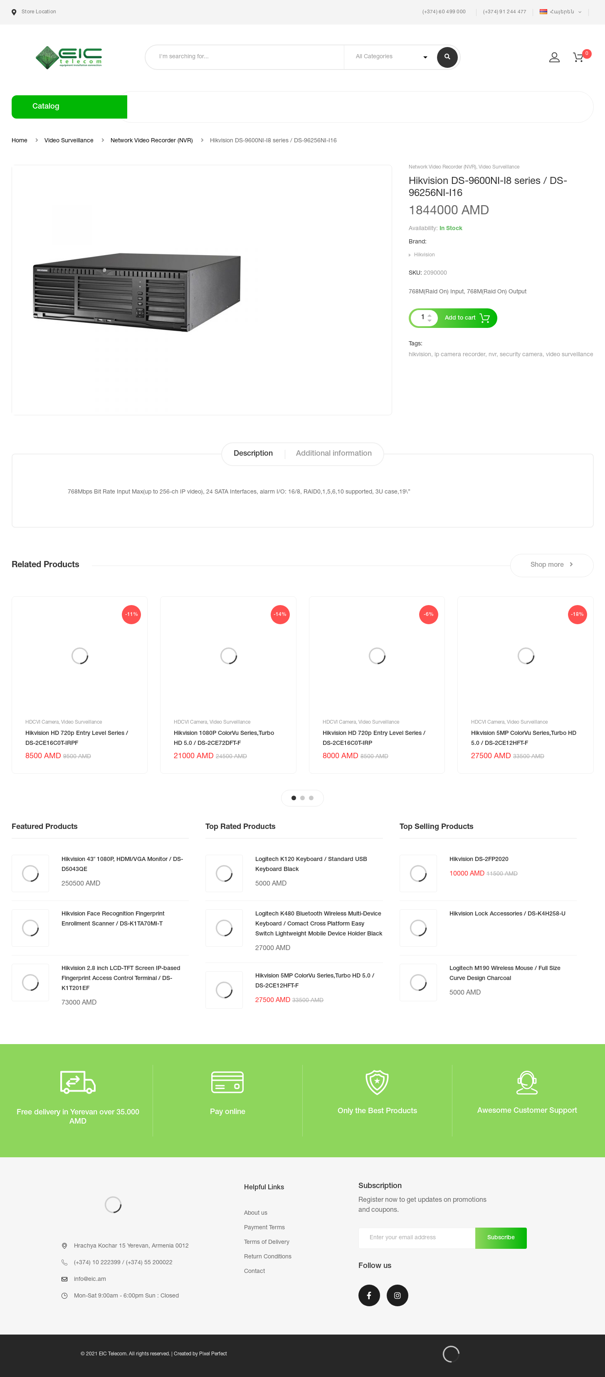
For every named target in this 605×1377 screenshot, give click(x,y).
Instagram (397, 1295)
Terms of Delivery (266, 1243)
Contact (254, 1272)
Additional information (334, 454)
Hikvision (424, 255)
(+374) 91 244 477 (504, 12)
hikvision (420, 355)
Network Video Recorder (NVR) (152, 141)
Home (19, 141)
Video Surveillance (69, 141)
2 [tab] (302, 798)
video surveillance (569, 355)
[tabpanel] (80, 685)
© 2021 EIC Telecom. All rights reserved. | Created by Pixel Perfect (154, 1354)
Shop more (552, 565)
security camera (521, 355)
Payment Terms (264, 1228)
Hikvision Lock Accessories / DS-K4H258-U (507, 914)
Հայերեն (557, 12)
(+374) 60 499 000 (443, 12)
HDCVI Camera (42, 722)
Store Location (34, 12)
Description (253, 454)
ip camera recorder (460, 355)
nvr (492, 355)
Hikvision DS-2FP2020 (479, 860)
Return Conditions (267, 1257)
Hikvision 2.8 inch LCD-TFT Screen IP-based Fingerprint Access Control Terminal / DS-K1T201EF (121, 979)
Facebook (369, 1295)
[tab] (253, 454)
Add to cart (460, 318)
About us (255, 1213)
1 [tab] (293, 798)
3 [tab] (311, 798)
